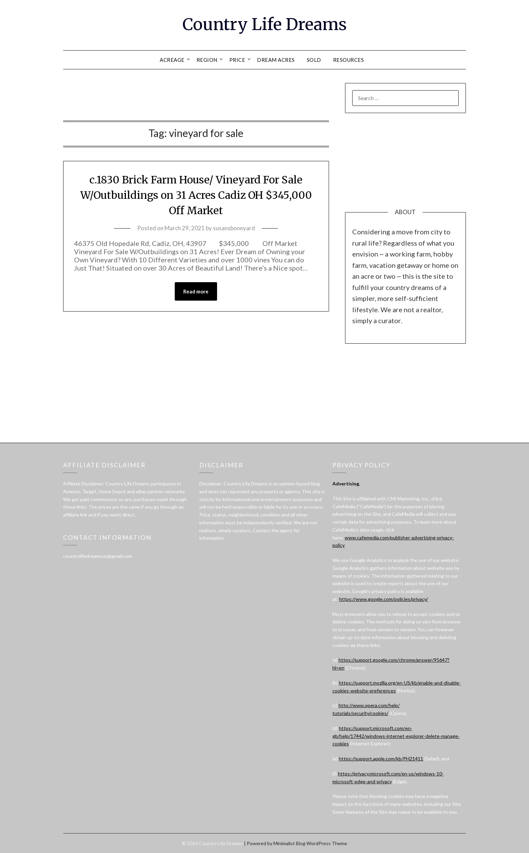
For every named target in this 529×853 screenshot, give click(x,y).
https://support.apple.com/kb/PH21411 (381, 758)
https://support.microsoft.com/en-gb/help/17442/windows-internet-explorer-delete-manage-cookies (396, 736)
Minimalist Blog (289, 843)
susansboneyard (234, 228)
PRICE (237, 60)
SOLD (314, 60)
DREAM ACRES (276, 60)
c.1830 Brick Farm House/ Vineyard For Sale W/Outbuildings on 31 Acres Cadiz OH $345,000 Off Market (196, 195)
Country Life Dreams (265, 24)
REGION (207, 60)
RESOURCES (348, 60)
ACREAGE (172, 60)
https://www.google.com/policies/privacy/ (383, 599)
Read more (196, 291)
